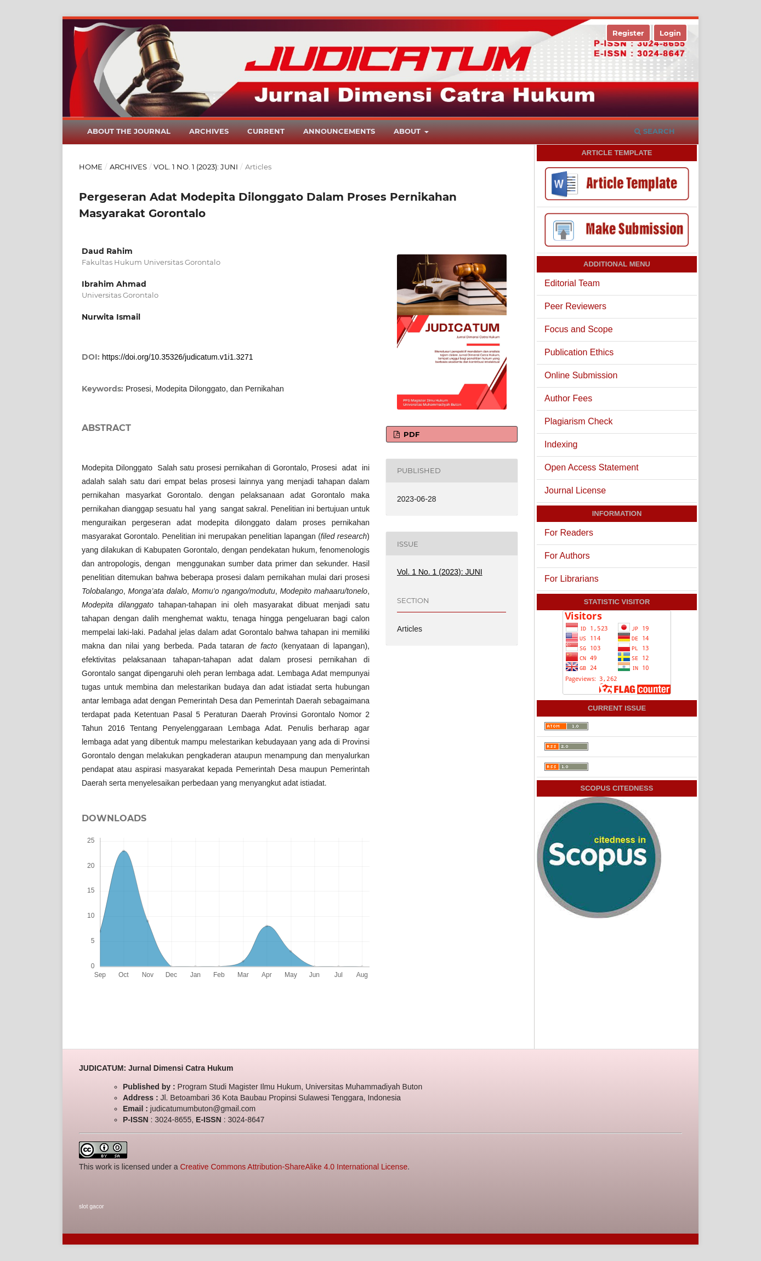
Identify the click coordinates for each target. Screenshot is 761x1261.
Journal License (575, 490)
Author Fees (568, 398)
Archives (209, 131)
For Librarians (571, 578)
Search (654, 131)
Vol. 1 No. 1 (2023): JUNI (196, 166)
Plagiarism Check (578, 421)
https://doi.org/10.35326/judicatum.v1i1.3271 (177, 357)
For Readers (568, 532)
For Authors (567, 555)
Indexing (561, 444)
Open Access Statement (591, 467)
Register (628, 33)
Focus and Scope (578, 329)
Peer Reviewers (575, 306)
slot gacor (91, 1206)
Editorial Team (572, 283)
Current (266, 131)
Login (670, 33)
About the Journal (129, 131)
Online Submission (580, 375)
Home (91, 166)
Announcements (339, 131)
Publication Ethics (579, 352)
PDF (410, 434)
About (408, 131)
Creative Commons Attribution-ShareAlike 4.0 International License (293, 1166)
